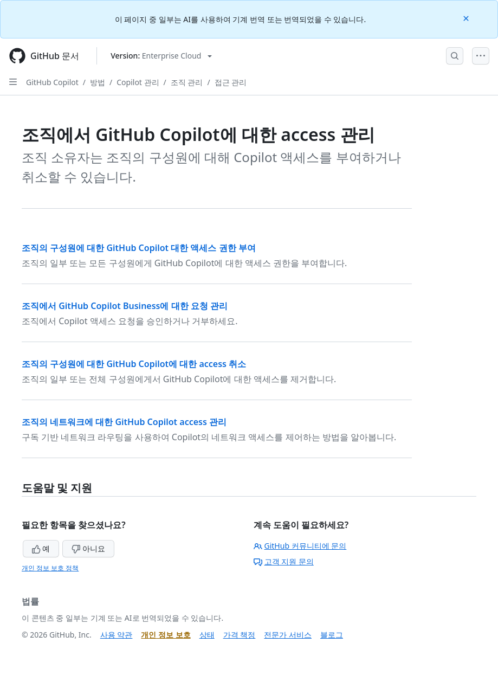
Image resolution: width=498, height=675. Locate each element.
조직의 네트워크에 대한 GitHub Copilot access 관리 (124, 422)
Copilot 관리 (138, 82)
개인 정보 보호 (165, 634)
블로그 (331, 634)
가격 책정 (239, 634)
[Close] (467, 17)
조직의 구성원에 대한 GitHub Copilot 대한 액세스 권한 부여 (139, 248)
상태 (207, 634)
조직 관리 (187, 82)
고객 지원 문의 (284, 561)
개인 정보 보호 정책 (50, 568)
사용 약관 (116, 634)
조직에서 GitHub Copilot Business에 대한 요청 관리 (125, 306)
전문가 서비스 (288, 634)
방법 (97, 82)
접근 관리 (231, 82)
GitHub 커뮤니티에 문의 (300, 546)
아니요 (88, 548)
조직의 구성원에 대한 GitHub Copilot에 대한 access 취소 (134, 364)
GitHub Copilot (52, 82)
